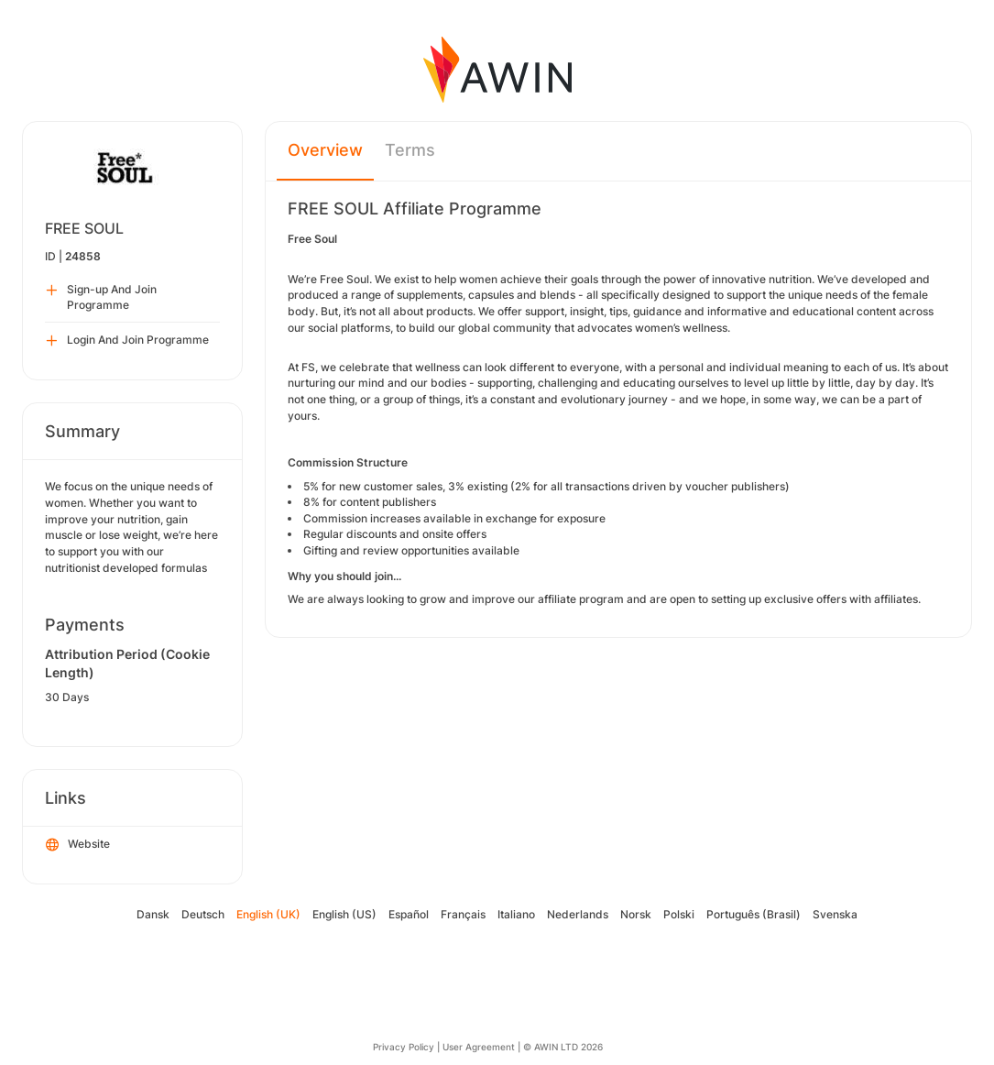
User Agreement (478, 1046)
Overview (325, 149)
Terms (410, 149)
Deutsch (202, 914)
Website (78, 845)
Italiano (516, 914)
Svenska (835, 914)
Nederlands (577, 914)
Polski (678, 914)
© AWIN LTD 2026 (563, 1046)
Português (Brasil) (753, 914)
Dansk (153, 914)
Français (463, 914)
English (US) (344, 914)
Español (408, 914)
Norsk (635, 914)
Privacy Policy (403, 1046)
